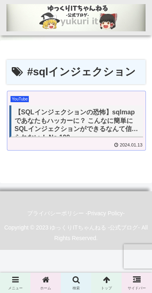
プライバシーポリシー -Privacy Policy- (75, 213)
